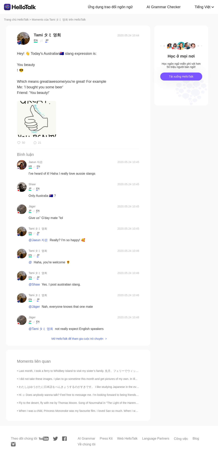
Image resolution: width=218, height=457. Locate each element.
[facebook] (64, 438)
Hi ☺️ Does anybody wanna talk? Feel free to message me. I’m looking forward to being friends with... (81, 394)
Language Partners (155, 438)
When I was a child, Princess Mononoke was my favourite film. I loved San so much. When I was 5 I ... (82, 410)
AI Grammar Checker (164, 7)
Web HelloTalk (127, 438)
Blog (196, 438)
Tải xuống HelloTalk (181, 76)
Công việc (181, 438)
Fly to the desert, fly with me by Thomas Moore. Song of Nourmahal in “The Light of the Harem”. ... (80, 402)
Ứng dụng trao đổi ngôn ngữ (110, 7)
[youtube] (44, 439)
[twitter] (55, 439)
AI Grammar (86, 438)
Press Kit (106, 438)
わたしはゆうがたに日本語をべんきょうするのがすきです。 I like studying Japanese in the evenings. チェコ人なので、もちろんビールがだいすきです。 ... (116, 386)
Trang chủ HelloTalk (16, 19)
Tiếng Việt (202, 7)
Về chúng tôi (87, 444)
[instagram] (13, 444)
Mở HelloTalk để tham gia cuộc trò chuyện (77, 338)
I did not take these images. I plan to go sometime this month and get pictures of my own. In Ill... (78, 378)
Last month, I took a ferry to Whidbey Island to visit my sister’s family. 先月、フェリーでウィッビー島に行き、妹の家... (92, 370)
